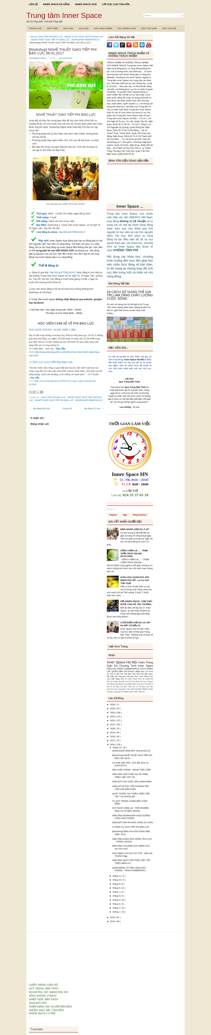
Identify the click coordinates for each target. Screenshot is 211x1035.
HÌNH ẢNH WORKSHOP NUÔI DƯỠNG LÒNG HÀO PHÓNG (131, 816)
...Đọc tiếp (59, 348)
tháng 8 (117, 888)
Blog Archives (139, 515)
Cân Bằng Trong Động (124, 684)
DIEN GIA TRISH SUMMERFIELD (123, 668)
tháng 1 (117, 912)
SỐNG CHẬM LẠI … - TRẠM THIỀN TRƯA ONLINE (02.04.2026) (134, 553)
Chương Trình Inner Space (136, 665)
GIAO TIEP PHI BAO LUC (50, 36)
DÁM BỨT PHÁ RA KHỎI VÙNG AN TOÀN (132, 822)
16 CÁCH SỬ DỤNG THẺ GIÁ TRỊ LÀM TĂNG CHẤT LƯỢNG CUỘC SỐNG (130, 295)
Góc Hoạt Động (103, 28)
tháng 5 (117, 900)
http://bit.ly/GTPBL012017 (72, 232)
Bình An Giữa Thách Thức (132, 679)
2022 (113, 720)
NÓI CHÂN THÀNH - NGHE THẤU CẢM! (52, 329)
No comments (65, 58)
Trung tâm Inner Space (64, 15)
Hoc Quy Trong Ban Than (121, 689)
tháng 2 (117, 908)
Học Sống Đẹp (115, 692)
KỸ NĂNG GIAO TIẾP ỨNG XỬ (133, 692)
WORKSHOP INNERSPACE (85, 39)
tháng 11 (117, 876)
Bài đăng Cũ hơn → (94, 408)
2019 (113, 732)
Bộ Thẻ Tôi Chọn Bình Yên (133, 681)
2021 (113, 724)
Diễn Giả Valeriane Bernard (122, 676)
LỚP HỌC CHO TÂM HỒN (116, 4)
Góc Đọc (84, 28)
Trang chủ (67, 408)
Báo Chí (145, 671)
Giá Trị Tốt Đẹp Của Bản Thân (119, 687)
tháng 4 (117, 904)
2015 (113, 917)
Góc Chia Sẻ (169, 28)
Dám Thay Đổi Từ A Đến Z (143, 684)
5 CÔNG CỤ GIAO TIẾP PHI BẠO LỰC (51, 362)
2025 (113, 708)
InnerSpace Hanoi (38, 58)
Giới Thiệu (52, 28)
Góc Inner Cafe (126, 28)
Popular (113, 515)
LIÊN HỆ (33, 4)
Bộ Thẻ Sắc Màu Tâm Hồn (129, 674)
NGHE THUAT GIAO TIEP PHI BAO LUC (84, 36)
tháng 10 (117, 880)
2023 (113, 716)
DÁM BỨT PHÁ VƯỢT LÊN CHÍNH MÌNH (132, 781)
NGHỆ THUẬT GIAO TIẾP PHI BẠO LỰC (50, 39)
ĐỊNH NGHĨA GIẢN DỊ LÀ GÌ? (134, 529)
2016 (113, 744)
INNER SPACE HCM (86, 4)
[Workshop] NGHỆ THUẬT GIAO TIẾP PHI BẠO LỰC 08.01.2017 (63, 51)
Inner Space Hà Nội (134, 359)
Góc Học (68, 28)
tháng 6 (117, 896)
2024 (113, 712)
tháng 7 (117, 892)
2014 (113, 921)
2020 (113, 728)
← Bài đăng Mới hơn (40, 408)
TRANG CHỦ (35, 28)
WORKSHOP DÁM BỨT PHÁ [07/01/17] (131, 751)
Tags (125, 515)
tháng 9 (117, 884)
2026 (113, 704)
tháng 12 (117, 747)
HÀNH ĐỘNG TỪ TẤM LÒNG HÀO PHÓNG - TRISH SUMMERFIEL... (129, 869)
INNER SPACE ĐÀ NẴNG (56, 4)
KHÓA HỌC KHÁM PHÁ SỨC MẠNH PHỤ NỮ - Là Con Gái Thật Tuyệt (134, 580)
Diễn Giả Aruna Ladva (130, 671)
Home (33, 36)
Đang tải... (112, 509)
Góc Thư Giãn (149, 28)
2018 (113, 736)
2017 (113, 740)
